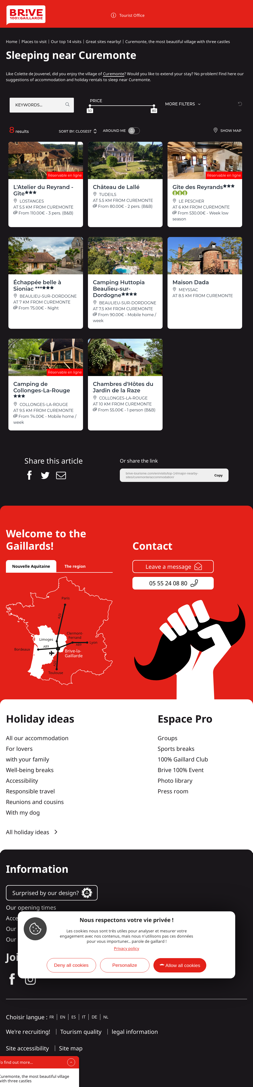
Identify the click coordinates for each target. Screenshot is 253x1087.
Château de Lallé (116, 187)
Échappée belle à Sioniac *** (37, 285)
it (83, 1017)
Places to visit (34, 41)
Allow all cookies (183, 965)
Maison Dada (190, 282)
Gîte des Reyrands (203, 189)
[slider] (90, 105)
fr (51, 1017)
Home (11, 41)
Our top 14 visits (66, 41)
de (94, 1017)
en (62, 1017)
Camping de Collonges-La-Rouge (41, 390)
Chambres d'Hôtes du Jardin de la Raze (123, 387)
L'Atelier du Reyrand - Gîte (43, 190)
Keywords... (28, 105)
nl (105, 1017)
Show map (227, 131)
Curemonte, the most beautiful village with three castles (177, 41)
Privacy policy (126, 948)
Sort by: (78, 131)
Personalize (124, 965)
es (73, 1017)
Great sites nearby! (103, 41)
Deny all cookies (71, 965)
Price (96, 100)
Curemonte (113, 73)
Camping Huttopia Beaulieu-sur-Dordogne (119, 289)
